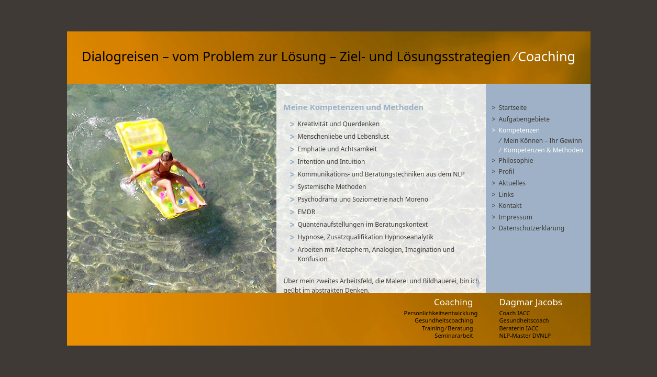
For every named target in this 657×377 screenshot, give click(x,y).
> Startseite (509, 107)
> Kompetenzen (516, 130)
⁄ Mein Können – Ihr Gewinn (541, 140)
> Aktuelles (509, 183)
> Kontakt (507, 205)
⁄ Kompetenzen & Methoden (541, 150)
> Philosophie (512, 160)
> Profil (503, 171)
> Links (503, 194)
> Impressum (512, 217)
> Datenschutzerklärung (528, 228)
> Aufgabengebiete (521, 119)
